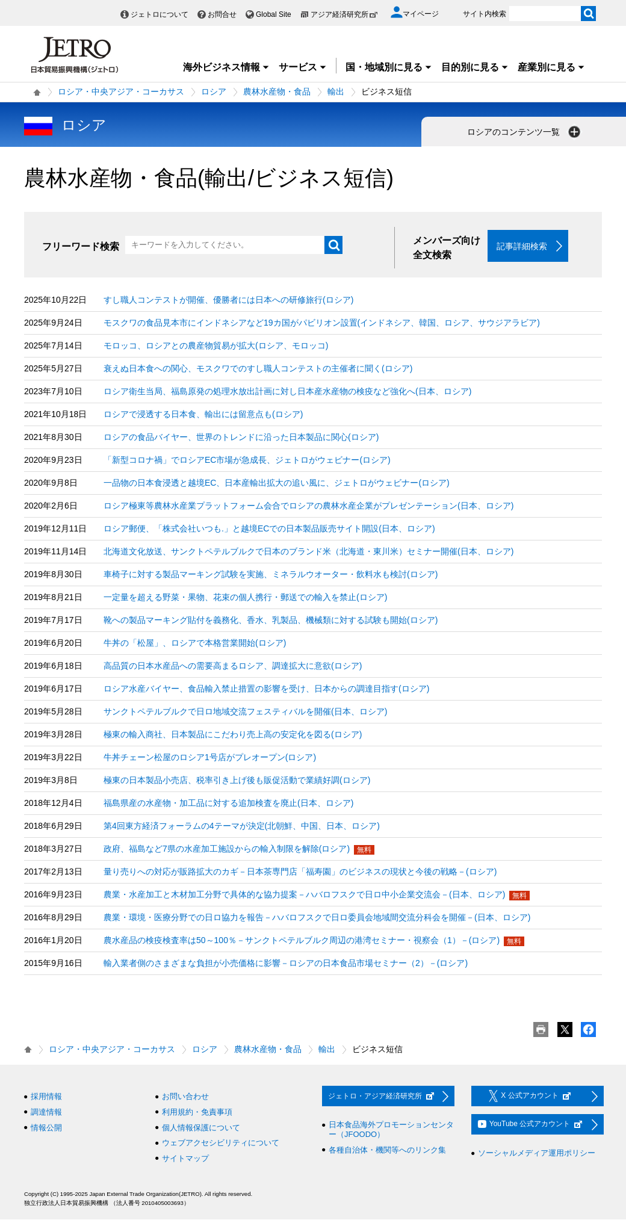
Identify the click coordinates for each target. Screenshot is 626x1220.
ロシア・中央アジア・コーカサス (121, 91)
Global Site (273, 14)
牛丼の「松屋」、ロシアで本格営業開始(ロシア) (195, 643)
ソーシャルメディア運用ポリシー (536, 1153)
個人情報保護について (201, 1127)
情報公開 (46, 1127)
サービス (303, 67)
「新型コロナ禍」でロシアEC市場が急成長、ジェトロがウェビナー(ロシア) (247, 460)
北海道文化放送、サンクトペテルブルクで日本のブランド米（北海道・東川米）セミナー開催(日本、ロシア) (308, 552)
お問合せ (222, 14)
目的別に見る (475, 67)
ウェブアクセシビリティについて (220, 1143)
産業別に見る (551, 67)
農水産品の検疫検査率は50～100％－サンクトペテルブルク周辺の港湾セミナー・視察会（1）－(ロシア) (302, 941)
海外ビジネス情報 (226, 67)
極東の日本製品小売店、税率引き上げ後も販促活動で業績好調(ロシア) (237, 780)
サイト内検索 (484, 14)
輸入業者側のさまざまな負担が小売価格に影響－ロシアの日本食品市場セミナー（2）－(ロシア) (286, 963)
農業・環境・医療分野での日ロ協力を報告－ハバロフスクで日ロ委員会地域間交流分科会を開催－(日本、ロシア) (317, 918)
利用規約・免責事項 (197, 1112)
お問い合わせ (185, 1096)
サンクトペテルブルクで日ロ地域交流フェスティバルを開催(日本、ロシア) (245, 712)
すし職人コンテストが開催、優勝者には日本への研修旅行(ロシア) (228, 300)
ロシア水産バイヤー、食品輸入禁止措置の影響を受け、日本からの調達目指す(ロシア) (266, 689)
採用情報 (46, 1096)
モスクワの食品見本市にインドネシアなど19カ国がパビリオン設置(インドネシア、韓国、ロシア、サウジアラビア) (322, 323)
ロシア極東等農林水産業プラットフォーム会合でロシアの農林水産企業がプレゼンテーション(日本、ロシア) (308, 506)
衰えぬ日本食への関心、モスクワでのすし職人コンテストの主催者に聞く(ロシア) (258, 369)
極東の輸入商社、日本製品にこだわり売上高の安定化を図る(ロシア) (233, 735)
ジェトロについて (159, 14)
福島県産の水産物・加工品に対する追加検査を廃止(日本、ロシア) (228, 803)
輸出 (335, 91)
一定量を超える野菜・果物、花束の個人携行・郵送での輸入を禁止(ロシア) (245, 597)
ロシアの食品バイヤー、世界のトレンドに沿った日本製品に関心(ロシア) (241, 437)
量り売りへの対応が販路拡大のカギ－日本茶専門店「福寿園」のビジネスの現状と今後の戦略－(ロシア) (300, 872)
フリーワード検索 (80, 246)
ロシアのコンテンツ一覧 (525, 132)
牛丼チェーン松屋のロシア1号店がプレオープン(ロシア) (210, 758)
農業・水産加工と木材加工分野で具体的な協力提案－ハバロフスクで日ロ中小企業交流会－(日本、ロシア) (304, 895)
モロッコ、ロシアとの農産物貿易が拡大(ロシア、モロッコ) (216, 346)
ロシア (213, 91)
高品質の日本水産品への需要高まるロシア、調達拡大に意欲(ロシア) (233, 666)
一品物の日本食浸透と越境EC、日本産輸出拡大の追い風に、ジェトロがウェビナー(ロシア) (277, 483)
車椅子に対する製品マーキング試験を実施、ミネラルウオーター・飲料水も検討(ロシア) (271, 575)
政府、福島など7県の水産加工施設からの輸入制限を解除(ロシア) (227, 849)
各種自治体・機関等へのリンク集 (387, 1149)
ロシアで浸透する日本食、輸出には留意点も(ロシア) (203, 415)
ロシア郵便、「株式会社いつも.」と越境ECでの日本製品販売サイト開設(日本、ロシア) (269, 529)
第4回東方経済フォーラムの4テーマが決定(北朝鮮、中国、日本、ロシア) (242, 826)
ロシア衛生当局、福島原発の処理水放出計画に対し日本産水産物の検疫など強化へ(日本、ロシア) (287, 392)
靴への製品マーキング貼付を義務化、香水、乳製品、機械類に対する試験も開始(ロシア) (271, 620)
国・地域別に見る (389, 67)
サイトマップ (185, 1158)
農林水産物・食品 (277, 91)
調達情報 (46, 1112)
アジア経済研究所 (344, 14)
